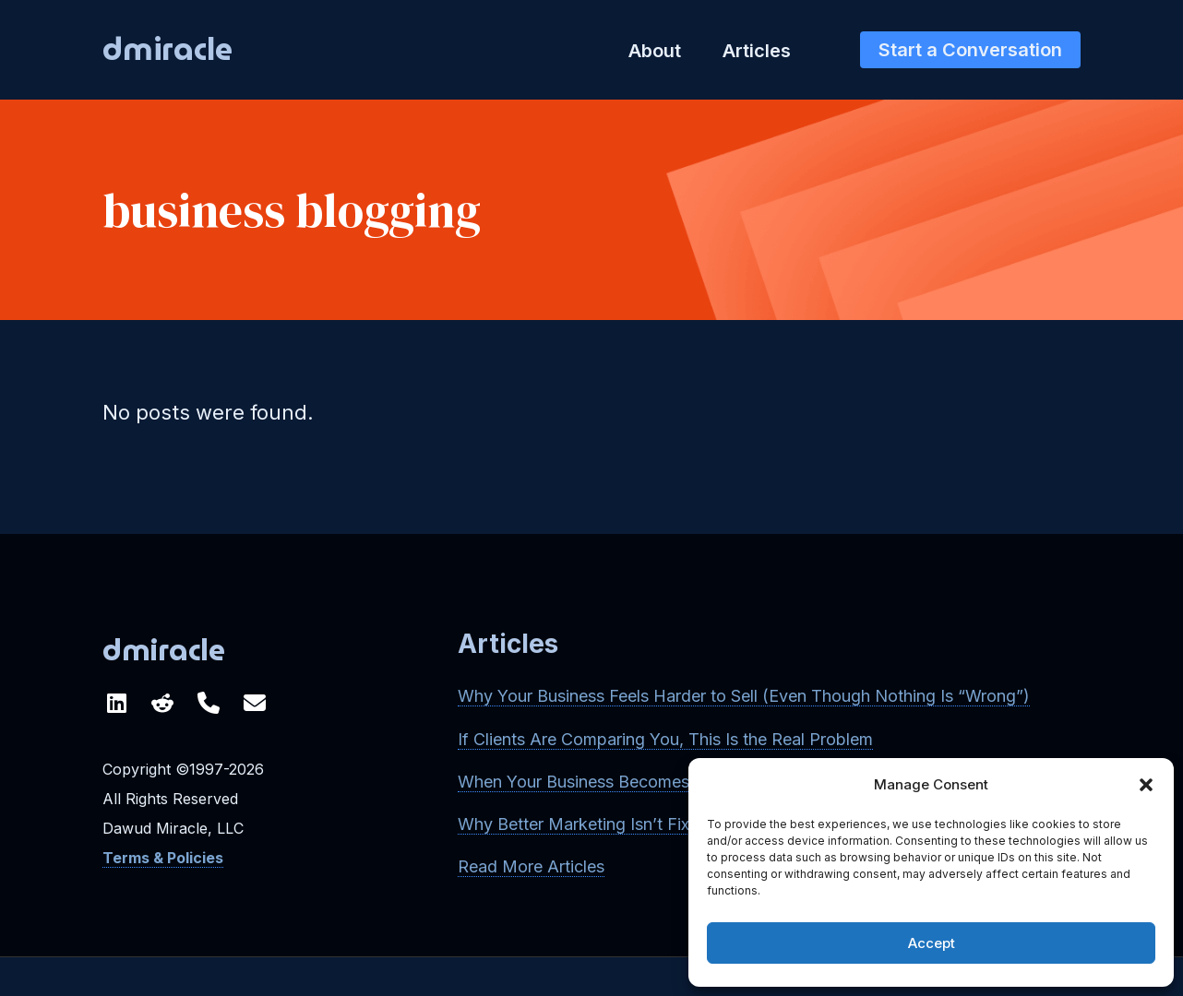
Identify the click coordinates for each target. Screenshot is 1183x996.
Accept (931, 943)
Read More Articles (531, 866)
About (654, 51)
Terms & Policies (162, 857)
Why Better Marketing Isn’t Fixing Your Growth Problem (669, 824)
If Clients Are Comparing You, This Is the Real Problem (665, 739)
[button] (1146, 785)
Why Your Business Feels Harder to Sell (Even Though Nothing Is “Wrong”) (744, 696)
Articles (757, 51)
